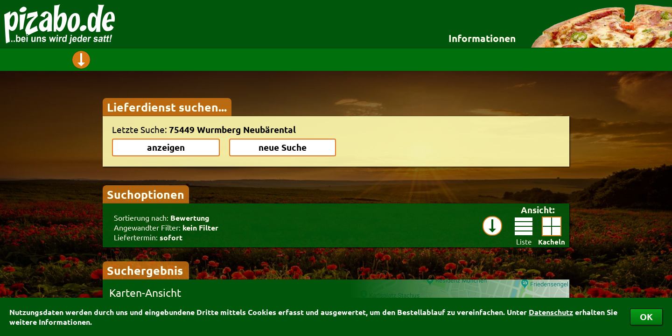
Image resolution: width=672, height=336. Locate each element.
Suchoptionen (145, 194)
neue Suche (283, 147)
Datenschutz (551, 312)
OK (646, 316)
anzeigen (166, 147)
